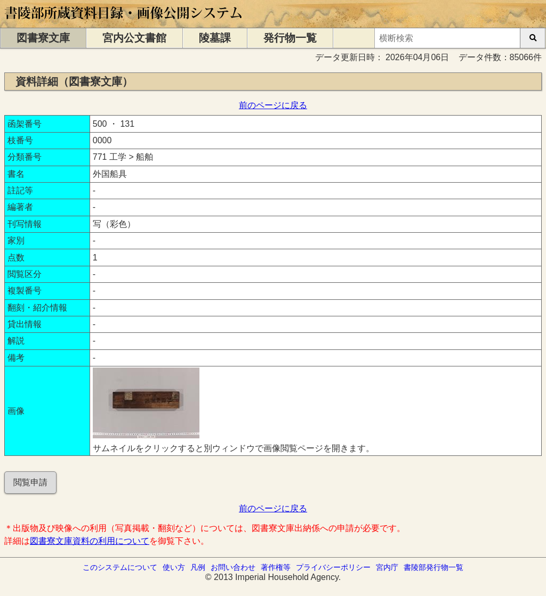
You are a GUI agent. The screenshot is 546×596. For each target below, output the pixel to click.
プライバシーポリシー (333, 567)
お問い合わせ (233, 567)
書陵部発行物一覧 (433, 567)
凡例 (197, 567)
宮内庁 (387, 567)
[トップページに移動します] (124, 22)
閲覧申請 (30, 482)
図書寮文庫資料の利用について (89, 540)
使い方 (174, 567)
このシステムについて (120, 567)
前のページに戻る (273, 105)
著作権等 (276, 567)
